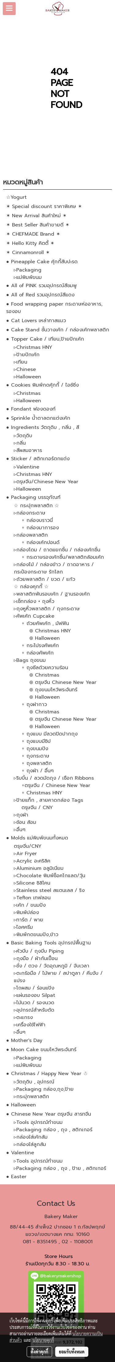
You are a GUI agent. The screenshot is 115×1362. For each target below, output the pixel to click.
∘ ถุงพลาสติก (36, 763)
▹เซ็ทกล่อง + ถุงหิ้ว (34, 601)
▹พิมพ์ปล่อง (26, 912)
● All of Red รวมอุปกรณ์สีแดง (40, 295)
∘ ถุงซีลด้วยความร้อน (44, 667)
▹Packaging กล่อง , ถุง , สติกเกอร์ (53, 1129)
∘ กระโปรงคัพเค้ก (40, 645)
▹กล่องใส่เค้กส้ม (31, 1137)
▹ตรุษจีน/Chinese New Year (46, 481)
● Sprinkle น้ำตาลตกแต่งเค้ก (38, 418)
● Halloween (21, 1105)
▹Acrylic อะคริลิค (32, 861)
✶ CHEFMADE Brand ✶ (33, 234)
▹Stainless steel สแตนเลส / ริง (49, 890)
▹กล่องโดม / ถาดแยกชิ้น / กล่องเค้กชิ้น (57, 550)
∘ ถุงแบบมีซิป (36, 741)
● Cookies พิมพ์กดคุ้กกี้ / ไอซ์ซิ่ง (42, 385)
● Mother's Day (24, 1040)
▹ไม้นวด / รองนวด (34, 1002)
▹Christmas (27, 393)
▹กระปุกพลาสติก (31, 1096)
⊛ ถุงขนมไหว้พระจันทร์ (53, 689)
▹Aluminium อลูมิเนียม (38, 868)
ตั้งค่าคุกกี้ (39, 1351)
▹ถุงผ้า (21, 815)
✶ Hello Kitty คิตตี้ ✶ (30, 243)
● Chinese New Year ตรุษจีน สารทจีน (48, 1114)
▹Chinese (25, 369)
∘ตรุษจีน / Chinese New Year (55, 785)
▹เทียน (20, 362)
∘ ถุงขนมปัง (34, 748)
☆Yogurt (16, 197)
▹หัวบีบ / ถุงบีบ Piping (39, 951)
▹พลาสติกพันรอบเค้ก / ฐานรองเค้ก (52, 594)
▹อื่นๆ (19, 829)
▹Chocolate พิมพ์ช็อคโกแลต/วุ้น (49, 875)
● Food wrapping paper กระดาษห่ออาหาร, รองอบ (54, 307)
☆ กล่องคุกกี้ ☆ (31, 586)
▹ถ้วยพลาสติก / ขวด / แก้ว (44, 579)
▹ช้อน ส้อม (25, 822)
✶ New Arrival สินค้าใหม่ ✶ (36, 215)
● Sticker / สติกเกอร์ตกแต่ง (38, 458)
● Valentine (20, 1152)
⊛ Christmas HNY (50, 631)
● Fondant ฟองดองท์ (31, 409)
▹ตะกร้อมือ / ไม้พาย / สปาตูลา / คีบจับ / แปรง (58, 977)
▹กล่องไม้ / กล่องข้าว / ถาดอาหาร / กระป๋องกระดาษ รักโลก (54, 568)
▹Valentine (26, 467)
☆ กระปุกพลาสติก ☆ (36, 505)
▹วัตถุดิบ (23, 435)
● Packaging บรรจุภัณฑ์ (33, 497)
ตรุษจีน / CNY (37, 807)
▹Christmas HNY (33, 347)
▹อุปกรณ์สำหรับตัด (34, 1010)
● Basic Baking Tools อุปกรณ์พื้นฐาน (48, 943)
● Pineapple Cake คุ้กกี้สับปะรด (42, 261)
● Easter (16, 1176)
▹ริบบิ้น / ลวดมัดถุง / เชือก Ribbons (54, 778)
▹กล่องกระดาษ (29, 513)
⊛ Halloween (44, 638)
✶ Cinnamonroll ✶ (28, 252)
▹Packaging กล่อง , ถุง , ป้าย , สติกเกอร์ (60, 1168)
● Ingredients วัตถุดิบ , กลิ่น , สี (42, 427)
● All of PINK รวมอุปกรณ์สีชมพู (41, 285)
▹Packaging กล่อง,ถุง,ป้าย (44, 1089)
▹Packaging (27, 270)
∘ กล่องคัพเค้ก (37, 653)
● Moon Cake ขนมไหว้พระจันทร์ (41, 1049)
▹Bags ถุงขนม (30, 660)
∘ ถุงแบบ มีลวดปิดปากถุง (49, 734)
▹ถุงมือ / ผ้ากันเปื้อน (36, 958)
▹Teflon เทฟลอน (32, 897)
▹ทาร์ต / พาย (28, 920)
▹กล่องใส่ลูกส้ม (30, 1144)
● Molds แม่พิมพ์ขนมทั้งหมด (37, 838)
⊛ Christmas (44, 675)
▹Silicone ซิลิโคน (32, 883)
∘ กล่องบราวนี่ (37, 520)
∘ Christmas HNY (41, 793)
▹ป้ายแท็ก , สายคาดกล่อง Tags (48, 800)
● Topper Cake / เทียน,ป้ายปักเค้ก (45, 339)
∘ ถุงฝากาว (34, 704)
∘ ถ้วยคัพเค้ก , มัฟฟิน (45, 623)
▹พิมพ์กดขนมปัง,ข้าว (36, 934)
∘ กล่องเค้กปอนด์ (40, 542)
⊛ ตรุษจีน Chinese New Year (62, 682)
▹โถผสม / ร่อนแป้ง (34, 988)
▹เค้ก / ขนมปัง (30, 905)
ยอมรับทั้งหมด (72, 1351)
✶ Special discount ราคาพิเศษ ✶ (44, 206)
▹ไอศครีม (23, 927)
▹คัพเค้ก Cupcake (34, 616)
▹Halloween (27, 376)
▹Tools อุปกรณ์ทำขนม (38, 1122)
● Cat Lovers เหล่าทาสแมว (36, 320)
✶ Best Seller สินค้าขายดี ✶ (37, 225)
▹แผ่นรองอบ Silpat (34, 995)
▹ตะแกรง (23, 1017)
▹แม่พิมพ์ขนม (28, 277)
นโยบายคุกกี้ (43, 1340)
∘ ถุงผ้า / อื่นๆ (37, 770)
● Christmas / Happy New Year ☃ (46, 1073)
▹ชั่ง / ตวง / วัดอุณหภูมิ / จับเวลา (51, 966)
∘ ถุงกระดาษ (35, 756)
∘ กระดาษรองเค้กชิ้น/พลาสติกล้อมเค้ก (62, 557)
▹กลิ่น (20, 443)
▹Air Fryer (25, 853)
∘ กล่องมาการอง (40, 527)
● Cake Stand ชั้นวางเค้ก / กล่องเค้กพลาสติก (57, 330)
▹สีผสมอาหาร (28, 450)
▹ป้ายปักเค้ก (27, 354)
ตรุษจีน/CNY (27, 846)
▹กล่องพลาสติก (31, 535)
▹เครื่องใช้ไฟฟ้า (29, 1024)
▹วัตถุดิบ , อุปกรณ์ (34, 1082)
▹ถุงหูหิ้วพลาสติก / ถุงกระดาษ (47, 608)
